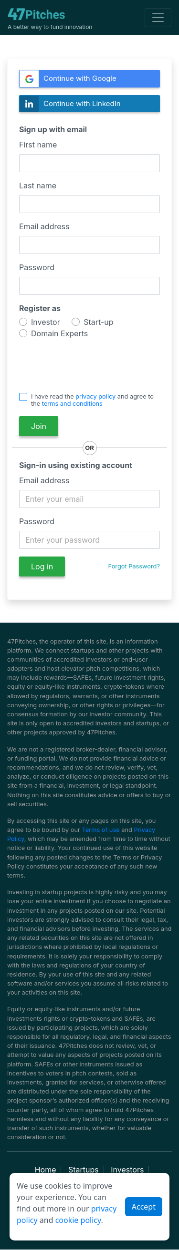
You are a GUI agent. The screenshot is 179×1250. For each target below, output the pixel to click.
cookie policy (78, 1220)
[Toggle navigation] (158, 17)
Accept (144, 1206)
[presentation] (75, 362)
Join (38, 426)
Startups (83, 1169)
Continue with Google (68, 78)
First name (38, 144)
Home (45, 1169)
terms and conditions (72, 403)
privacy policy (95, 396)
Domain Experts (59, 333)
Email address (44, 226)
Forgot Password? (134, 566)
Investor (45, 322)
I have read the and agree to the (92, 400)
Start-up (98, 322)
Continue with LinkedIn (70, 104)
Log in (42, 566)
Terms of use (101, 829)
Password (36, 267)
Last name (37, 185)
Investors (127, 1169)
